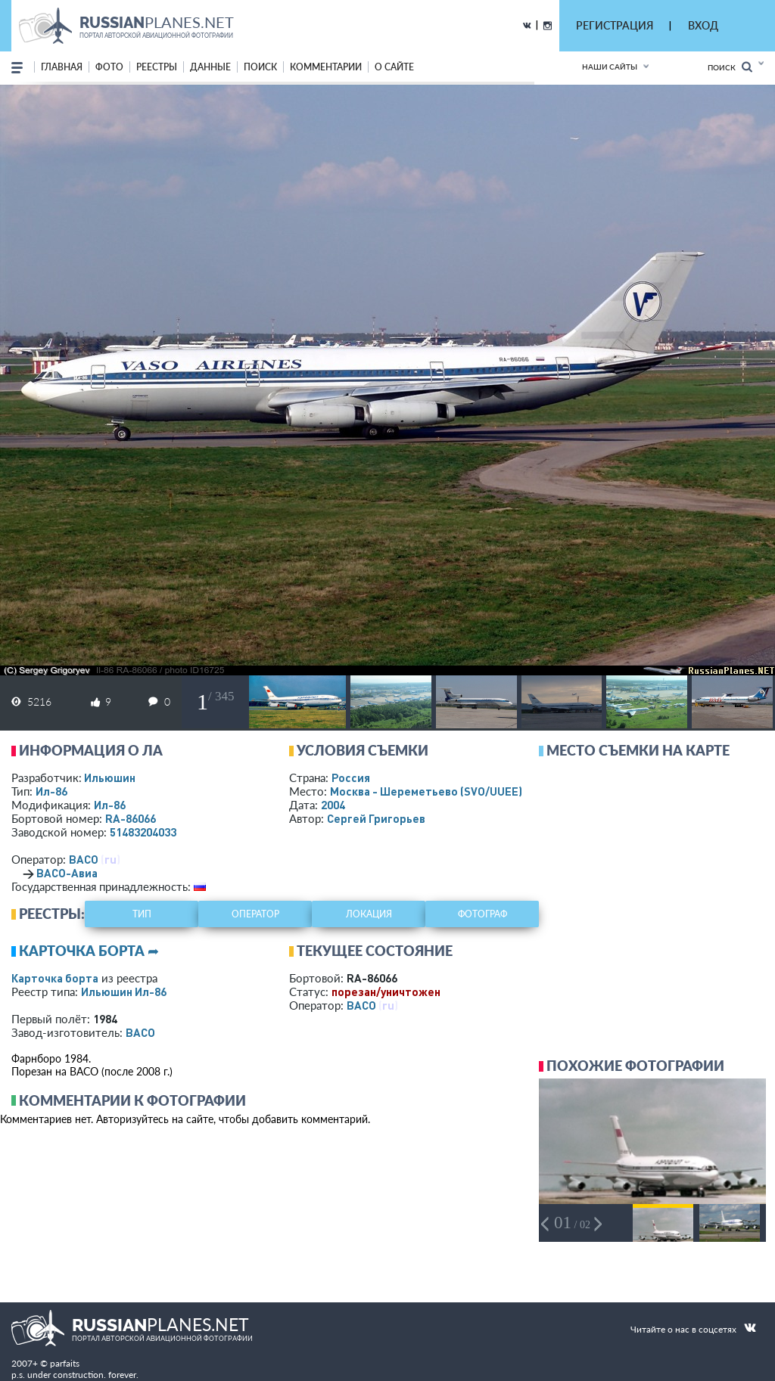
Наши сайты (609, 66)
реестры (156, 67)
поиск (260, 67)
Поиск (730, 67)
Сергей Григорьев (376, 818)
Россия (350, 777)
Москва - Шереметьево (426, 791)
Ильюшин (109, 777)
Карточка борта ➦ (89, 950)
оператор (255, 914)
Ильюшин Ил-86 (124, 991)
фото (109, 67)
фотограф (482, 914)
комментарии (326, 67)
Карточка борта (54, 978)
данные (210, 67)
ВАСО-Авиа (67, 873)
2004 (333, 805)
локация (369, 914)
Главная (61, 67)
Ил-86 (51, 791)
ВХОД (703, 25)
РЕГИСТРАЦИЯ (614, 25)
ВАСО (83, 859)
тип (141, 914)
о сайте (394, 67)
